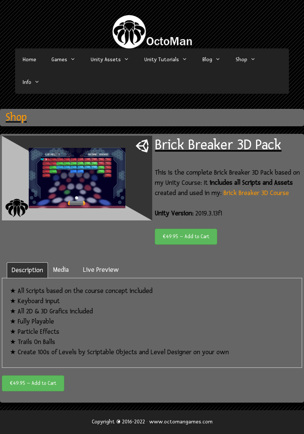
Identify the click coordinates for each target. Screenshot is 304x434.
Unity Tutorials (169, 59)
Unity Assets (114, 59)
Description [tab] (27, 270)
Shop (249, 59)
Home (29, 59)
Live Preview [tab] (101, 270)
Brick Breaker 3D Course (256, 193)
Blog (215, 59)
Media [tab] (61, 270)
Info (35, 82)
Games (67, 59)
